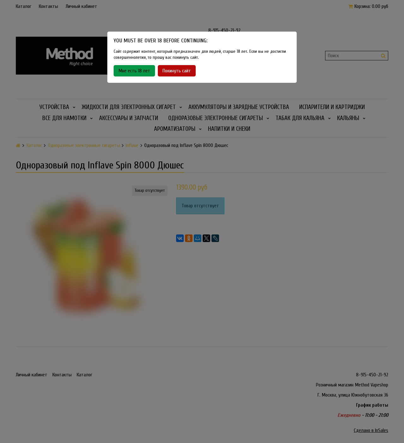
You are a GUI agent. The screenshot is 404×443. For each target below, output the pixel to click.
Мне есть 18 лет (134, 71)
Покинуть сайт (177, 71)
